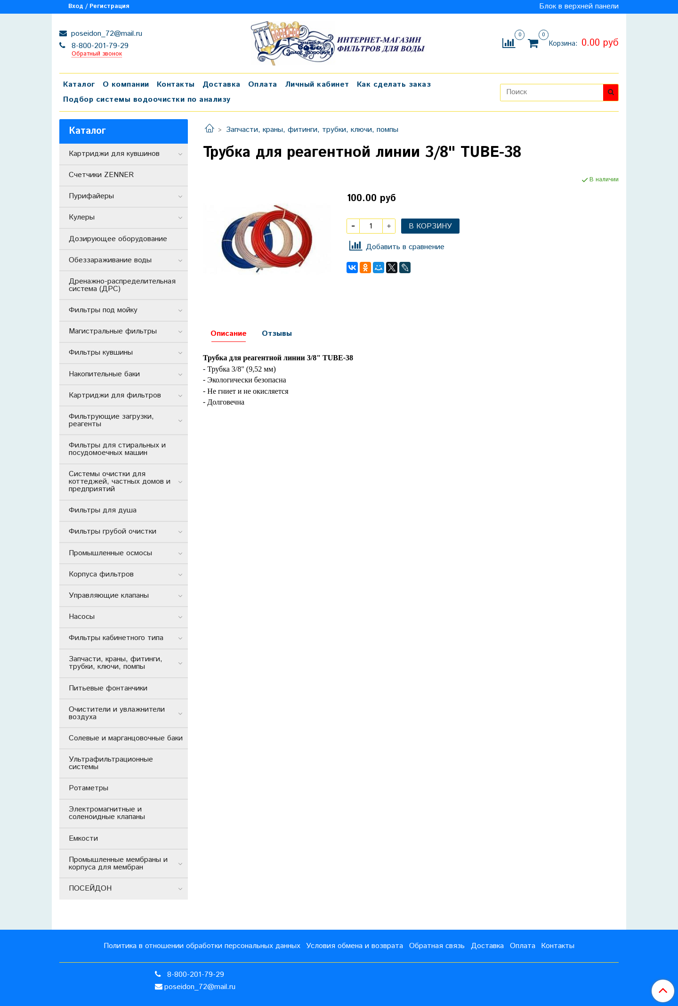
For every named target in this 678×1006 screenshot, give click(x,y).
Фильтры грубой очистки (112, 531)
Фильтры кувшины (101, 352)
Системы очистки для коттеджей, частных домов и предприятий (119, 482)
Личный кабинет (317, 84)
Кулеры (82, 217)
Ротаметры (88, 788)
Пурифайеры (91, 196)
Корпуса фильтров (101, 574)
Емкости (83, 838)
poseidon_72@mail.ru (105, 33)
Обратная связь (437, 946)
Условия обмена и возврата (354, 946)
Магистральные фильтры (113, 331)
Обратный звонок (97, 54)
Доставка (221, 84)
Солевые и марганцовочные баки (126, 738)
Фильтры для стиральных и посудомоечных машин (117, 449)
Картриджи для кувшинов (114, 153)
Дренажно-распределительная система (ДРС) (122, 285)
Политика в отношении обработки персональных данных (202, 946)
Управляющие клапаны (109, 595)
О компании (126, 84)
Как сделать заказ (394, 84)
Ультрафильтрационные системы (111, 763)
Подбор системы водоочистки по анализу (147, 99)
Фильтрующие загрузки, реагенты (111, 420)
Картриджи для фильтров (115, 395)
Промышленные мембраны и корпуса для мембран (118, 863)
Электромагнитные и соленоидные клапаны (107, 813)
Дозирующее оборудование (118, 239)
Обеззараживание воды (110, 260)
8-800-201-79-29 (99, 46)
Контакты (176, 84)
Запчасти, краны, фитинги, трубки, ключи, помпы (312, 129)
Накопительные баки (104, 374)
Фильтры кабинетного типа (116, 638)
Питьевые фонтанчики (108, 688)
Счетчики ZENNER (101, 175)
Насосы (82, 616)
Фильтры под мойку (103, 310)
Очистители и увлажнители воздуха (117, 713)
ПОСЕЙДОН (90, 888)
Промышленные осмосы (110, 553)
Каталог (79, 84)
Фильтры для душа (103, 510)
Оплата (262, 84)
